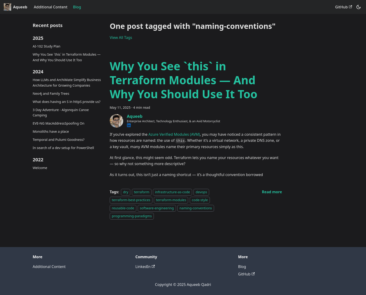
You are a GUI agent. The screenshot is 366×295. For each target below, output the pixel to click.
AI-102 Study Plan (46, 46)
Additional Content (50, 7)
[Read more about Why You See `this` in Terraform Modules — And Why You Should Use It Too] (272, 191)
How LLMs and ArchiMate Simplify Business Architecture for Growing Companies (67, 83)
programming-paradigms (132, 216)
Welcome (40, 168)
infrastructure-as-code (172, 192)
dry (125, 192)
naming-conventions (195, 208)
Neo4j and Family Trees (51, 93)
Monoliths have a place (51, 131)
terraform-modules (171, 200)
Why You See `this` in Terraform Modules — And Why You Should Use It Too (67, 57)
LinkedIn (145, 266)
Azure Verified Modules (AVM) (174, 134)
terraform (141, 192)
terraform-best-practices (131, 200)
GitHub (343, 7)
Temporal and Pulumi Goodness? (58, 139)
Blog (77, 7)
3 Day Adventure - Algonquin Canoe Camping (61, 113)
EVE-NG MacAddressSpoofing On (58, 123)
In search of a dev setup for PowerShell (63, 148)
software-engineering (157, 208)
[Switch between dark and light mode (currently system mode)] (358, 7)
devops (201, 192)
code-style (200, 200)
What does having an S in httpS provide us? (66, 101)
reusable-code (123, 208)
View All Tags (121, 37)
